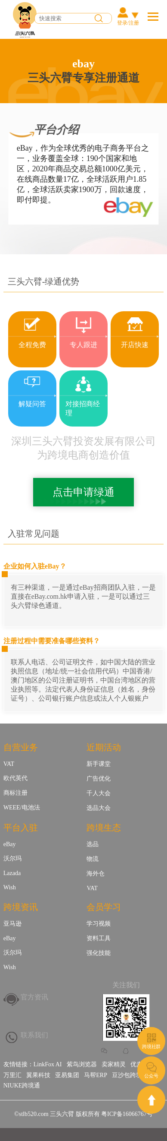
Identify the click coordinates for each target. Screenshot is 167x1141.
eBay (9, 844)
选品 (93, 844)
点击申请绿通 (83, 492)
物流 (93, 859)
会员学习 (104, 907)
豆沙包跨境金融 (133, 1075)
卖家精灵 (114, 1064)
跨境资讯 (20, 907)
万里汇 (12, 1075)
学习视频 (99, 923)
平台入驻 (20, 827)
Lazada (12, 873)
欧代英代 (15, 778)
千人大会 (99, 793)
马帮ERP (95, 1075)
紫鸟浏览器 (82, 1064)
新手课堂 (99, 764)
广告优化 (99, 778)
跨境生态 (104, 827)
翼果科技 (38, 1075)
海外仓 (96, 873)
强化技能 (99, 953)
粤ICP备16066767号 (127, 1114)
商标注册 (15, 793)
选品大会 (99, 808)
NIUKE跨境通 (21, 1085)
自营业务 (20, 747)
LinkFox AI (48, 1064)
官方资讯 (34, 997)
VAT (8, 764)
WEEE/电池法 (21, 807)
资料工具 (99, 938)
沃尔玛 (12, 858)
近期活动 (104, 747)
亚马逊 (12, 923)
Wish (9, 887)
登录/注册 (128, 23)
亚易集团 (67, 1075)
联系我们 (34, 1035)
